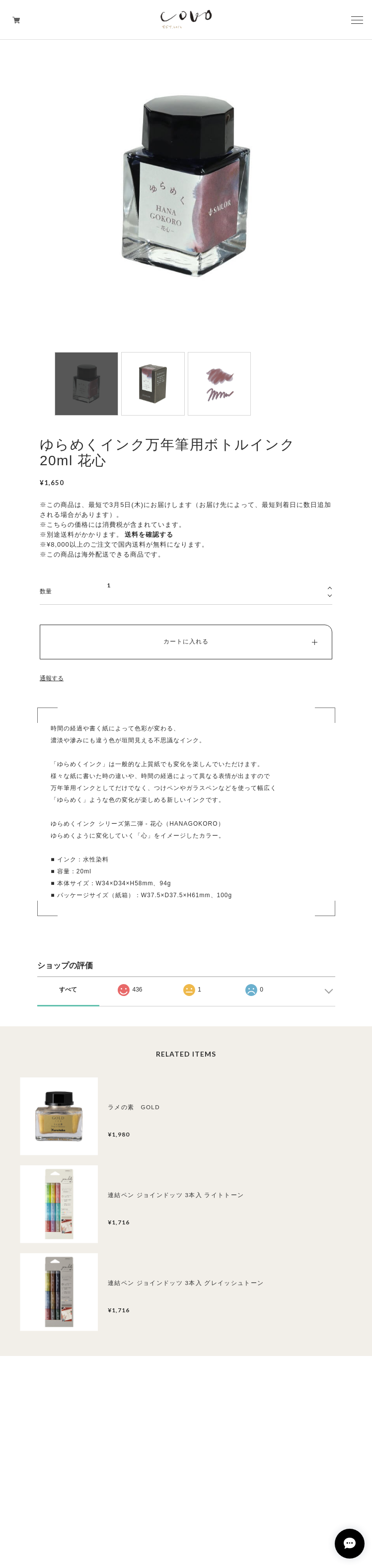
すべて (68, 989)
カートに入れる (186, 641)
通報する (52, 678)
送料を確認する (149, 534)
